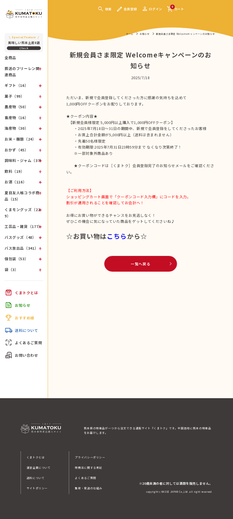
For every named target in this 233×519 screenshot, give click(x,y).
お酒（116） (16, 182)
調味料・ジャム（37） (24, 160)
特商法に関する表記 (88, 468)
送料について (36, 478)
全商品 (10, 57)
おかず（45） (16, 150)
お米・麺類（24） (20, 139)
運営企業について (39, 468)
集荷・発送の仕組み (88, 488)
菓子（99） (15, 96)
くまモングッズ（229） (22, 213)
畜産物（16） (16, 117)
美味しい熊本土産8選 (24, 40)
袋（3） (12, 269)
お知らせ (145, 33)
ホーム (129, 33)
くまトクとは (36, 457)
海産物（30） (16, 128)
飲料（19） (15, 171)
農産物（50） (16, 106)
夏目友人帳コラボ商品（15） (22, 196)
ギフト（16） (16, 85)
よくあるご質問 (85, 478)
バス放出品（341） (21, 248)
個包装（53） (16, 258)
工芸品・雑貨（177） (23, 226)
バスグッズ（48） (20, 237)
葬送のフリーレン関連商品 (22, 71)
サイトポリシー (37, 488)
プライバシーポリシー (90, 457)
